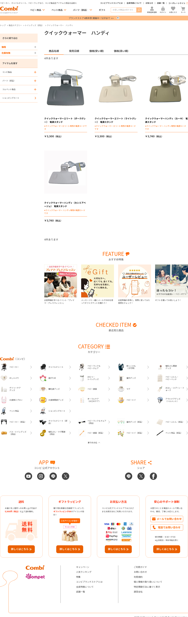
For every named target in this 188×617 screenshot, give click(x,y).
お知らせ (149, 3)
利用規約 (138, 577)
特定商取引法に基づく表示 (147, 586)
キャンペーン (82, 567)
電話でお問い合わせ (169, 527)
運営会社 (138, 591)
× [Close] (118, 17)
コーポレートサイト (176, 3)
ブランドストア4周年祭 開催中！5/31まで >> (91, 18)
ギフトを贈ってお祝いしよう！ (168, 300)
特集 (78, 577)
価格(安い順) (96, 51)
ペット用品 (57, 10)
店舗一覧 (160, 3)
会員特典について (134, 3)
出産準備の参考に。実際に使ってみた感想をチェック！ (134, 301)
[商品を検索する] (123, 10)
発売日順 (74, 51)
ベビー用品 (35, 10)
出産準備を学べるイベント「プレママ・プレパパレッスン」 (59, 301)
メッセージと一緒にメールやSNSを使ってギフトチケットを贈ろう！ (97, 301)
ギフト (102, 10)
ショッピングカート (10, 98)
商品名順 (54, 51)
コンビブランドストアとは (111, 3)
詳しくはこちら (20, 549)
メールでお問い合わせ (169, 519)
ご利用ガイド (140, 567)
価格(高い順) (121, 51)
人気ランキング (83, 572)
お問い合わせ (140, 572)
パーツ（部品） (80, 10)
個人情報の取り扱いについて (148, 581)
